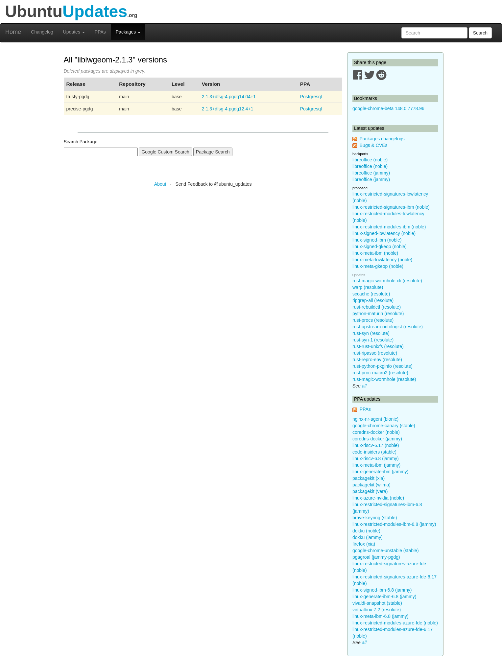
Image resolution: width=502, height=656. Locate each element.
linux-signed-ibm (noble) (376, 240)
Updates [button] (74, 32)
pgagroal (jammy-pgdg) (376, 557)
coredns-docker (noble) (376, 432)
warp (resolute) (367, 287)
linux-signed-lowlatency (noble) (384, 233)
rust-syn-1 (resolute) (373, 339)
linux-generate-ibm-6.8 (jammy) (384, 596)
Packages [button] (128, 32)
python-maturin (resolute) (378, 313)
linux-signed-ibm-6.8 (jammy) (382, 590)
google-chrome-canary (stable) (383, 425)
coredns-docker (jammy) (377, 438)
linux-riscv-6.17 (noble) (375, 445)
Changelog (42, 32)
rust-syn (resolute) (371, 333)
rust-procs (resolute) (373, 320)
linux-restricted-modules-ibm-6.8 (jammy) (394, 524)
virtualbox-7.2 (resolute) (376, 609)
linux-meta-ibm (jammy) (376, 465)
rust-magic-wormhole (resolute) (384, 379)
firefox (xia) (363, 544)
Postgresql (311, 96)
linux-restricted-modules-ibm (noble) (389, 226)
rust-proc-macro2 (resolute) (380, 372)
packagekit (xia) (368, 478)
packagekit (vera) (370, 491)
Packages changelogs (382, 138)
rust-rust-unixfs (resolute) (378, 346)
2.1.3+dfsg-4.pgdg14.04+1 (229, 96)
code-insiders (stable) (374, 452)
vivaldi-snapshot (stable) (377, 603)
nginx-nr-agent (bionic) (375, 419)
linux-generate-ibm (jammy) (380, 471)
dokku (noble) (366, 530)
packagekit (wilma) (371, 484)
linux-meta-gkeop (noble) (377, 266)
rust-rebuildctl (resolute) (376, 307)
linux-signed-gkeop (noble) (379, 246)
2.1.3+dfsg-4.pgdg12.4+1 (227, 108)
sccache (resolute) (371, 293)
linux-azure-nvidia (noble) (378, 498)
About (160, 184)
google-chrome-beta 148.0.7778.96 (388, 108)
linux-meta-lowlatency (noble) (382, 259)
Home (13, 32)
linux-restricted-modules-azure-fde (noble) (395, 622)
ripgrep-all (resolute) (373, 300)
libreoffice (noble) (370, 159)
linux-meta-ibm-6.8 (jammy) (380, 616)
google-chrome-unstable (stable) (385, 550)
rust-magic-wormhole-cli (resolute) (387, 280)
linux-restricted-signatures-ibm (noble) (391, 207)
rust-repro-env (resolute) (377, 359)
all (364, 385)
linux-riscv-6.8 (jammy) (375, 458)
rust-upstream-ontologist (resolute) (387, 326)
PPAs (100, 32)
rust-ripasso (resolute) (374, 353)
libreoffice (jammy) (371, 173)
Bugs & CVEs (374, 145)
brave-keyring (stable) (374, 517)
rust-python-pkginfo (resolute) (382, 366)
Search (480, 32)
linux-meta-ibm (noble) (375, 253)
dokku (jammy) (367, 537)
